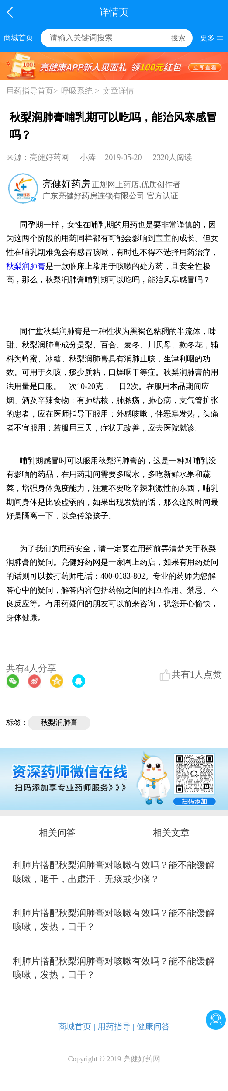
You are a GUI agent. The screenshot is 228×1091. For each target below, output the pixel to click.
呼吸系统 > (80, 91)
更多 (207, 38)
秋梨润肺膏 (25, 266)
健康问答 (153, 1026)
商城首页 (18, 38)
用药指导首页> (32, 91)
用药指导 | (116, 1026)
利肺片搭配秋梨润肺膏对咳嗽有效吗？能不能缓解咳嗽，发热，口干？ (113, 920)
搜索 (178, 38)
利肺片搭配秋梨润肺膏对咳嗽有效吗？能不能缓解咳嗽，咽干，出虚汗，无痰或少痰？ (113, 872)
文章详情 (118, 91)
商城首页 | (76, 1026)
